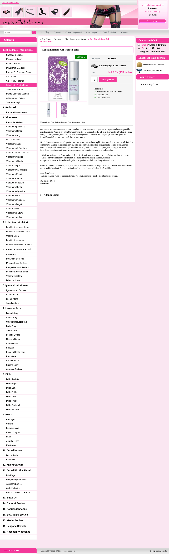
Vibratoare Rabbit (14, 131)
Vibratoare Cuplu (14, 187)
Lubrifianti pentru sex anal (18, 231)
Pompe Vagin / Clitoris (16, 479)
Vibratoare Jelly (13, 135)
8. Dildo (7, 374)
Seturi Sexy (11, 330)
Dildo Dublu (11, 392)
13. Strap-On (10, 497)
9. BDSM (8, 414)
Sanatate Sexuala (14, 55)
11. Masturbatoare (13, 464)
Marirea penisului (14, 59)
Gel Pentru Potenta (15, 81)
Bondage (10, 419)
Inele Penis (11, 254)
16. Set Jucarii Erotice (15, 514)
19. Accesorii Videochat (16, 531)
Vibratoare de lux (14, 217)
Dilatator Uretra (13, 280)
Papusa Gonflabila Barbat (18, 492)
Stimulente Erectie (14, 89)
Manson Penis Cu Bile (16, 263)
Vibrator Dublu (12, 208)
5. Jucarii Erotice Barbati (17, 249)
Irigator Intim (12, 294)
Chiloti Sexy (11, 317)
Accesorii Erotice (14, 484)
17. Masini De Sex (13, 520)
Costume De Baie (14, 369)
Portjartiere (11, 356)
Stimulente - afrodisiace (75, 39)
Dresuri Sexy (12, 313)
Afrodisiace (11, 76)
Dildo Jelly (11, 396)
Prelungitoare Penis (15, 259)
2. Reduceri (9, 107)
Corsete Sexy (12, 361)
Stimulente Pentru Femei (17, 85)
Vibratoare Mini (13, 195)
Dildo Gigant (12, 383)
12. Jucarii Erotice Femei (17, 470)
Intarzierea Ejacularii (15, 68)
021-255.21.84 (153, 48)
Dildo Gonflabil (13, 405)
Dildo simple (11, 401)
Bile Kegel (11, 475)
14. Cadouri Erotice (14, 503)
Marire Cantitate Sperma (17, 94)
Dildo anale (11, 388)
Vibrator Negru (13, 165)
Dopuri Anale (12, 455)
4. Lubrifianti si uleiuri (15, 222)
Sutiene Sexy (12, 365)
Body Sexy (11, 326)
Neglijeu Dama (13, 339)
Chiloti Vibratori (13, 488)
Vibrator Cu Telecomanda (17, 152)
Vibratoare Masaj (14, 174)
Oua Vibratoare (13, 139)
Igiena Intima (12, 299)
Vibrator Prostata (14, 276)
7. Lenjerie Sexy (12, 308)
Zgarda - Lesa (12, 441)
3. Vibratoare (10, 117)
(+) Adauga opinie (49, 195)
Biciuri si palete (13, 428)
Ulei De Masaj (12, 236)
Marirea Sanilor (13, 63)
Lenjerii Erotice (13, 335)
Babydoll (10, 348)
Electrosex (11, 445)
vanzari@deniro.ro (157, 45)
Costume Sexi (12, 343)
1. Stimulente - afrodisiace (18, 50)
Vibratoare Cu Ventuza (16, 148)
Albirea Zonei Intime (15, 98)
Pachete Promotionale (16, 112)
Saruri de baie (12, 303)
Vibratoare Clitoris (14, 161)
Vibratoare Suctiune (15, 183)
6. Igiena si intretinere (15, 285)
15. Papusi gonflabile (15, 509)
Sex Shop (46, 39)
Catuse (9, 424)
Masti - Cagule (12, 432)
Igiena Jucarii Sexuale (16, 290)
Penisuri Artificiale (14, 122)
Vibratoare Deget (14, 204)
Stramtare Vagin (13, 102)
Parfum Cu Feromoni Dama (19, 72)
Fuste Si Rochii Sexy (15, 352)
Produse (58, 39)
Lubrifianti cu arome (15, 240)
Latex (8, 437)
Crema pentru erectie (158, 551)
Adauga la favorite (10, 2)
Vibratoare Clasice (14, 157)
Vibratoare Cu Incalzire (16, 170)
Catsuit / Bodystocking (16, 322)
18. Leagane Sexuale (14, 526)
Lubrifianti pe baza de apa (18, 227)
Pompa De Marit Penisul (17, 267)
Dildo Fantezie (12, 409)
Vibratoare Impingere (16, 200)
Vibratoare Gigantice (15, 191)
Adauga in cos (108, 79)
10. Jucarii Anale (12, 450)
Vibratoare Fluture (14, 213)
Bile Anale (10, 459)
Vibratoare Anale (14, 144)
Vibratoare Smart (14, 178)
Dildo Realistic (12, 379)
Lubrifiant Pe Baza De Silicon (19, 244)
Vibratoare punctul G (15, 127)
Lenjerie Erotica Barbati (17, 272)
